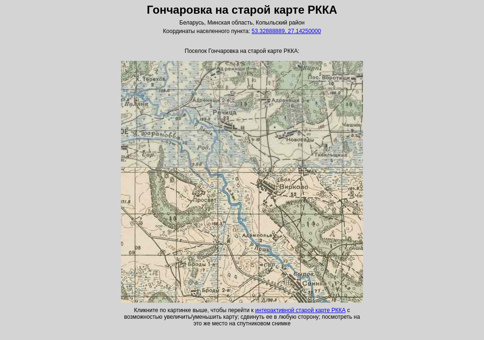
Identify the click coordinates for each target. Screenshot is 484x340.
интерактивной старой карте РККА (300, 310)
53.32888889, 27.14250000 (286, 31)
